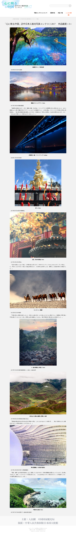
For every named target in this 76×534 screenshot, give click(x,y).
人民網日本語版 (15, 18)
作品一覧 (60, 13)
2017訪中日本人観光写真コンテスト (27, 18)
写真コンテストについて (40, 13)
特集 (37, 18)
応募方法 (52, 13)
